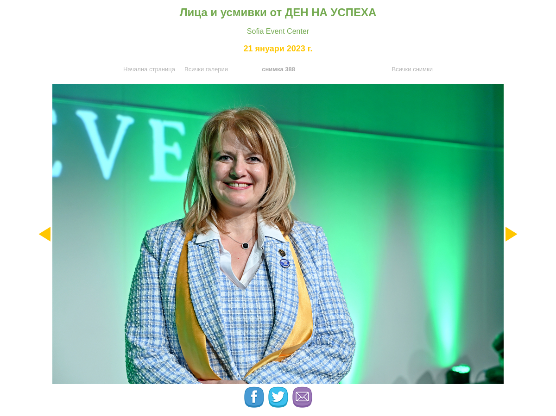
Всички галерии (206, 69)
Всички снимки (412, 69)
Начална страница (149, 69)
